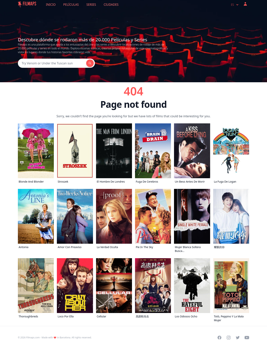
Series (91, 4)
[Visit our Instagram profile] (228, 337)
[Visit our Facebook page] (219, 337)
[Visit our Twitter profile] (237, 337)
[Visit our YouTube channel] (247, 337)
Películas (71, 4)
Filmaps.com (33, 337)
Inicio (51, 4)
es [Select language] (235, 5)
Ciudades (111, 4)
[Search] (52, 63)
